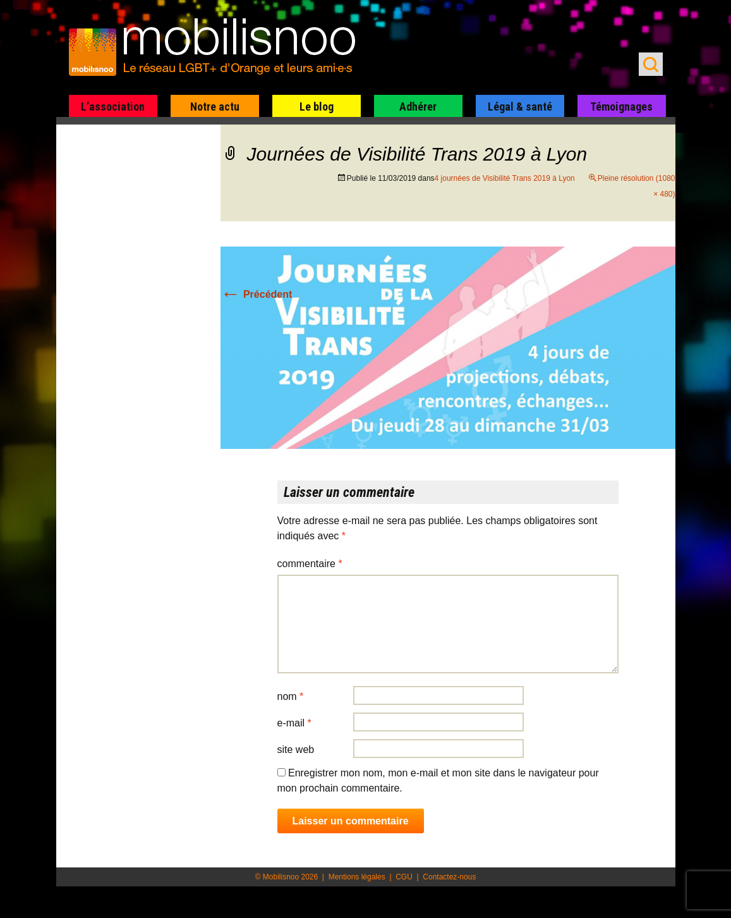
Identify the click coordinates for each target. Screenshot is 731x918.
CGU (404, 876)
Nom (290, 696)
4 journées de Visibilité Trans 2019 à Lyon (505, 178)
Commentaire (309, 563)
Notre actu (214, 106)
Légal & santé (520, 106)
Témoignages (621, 106)
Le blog (316, 106)
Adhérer (418, 106)
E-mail (294, 723)
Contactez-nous (449, 876)
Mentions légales (357, 876)
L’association (113, 106)
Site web (296, 749)
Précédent (257, 294)
